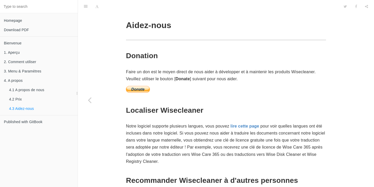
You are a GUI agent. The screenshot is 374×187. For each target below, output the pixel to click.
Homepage (13, 20)
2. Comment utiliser (20, 62)
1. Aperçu (12, 52)
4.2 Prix (15, 99)
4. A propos (13, 80)
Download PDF (16, 30)
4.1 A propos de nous (26, 90)
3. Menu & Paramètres (22, 71)
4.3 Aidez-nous (21, 108)
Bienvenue (13, 43)
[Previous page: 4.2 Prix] (89, 100)
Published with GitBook (23, 122)
